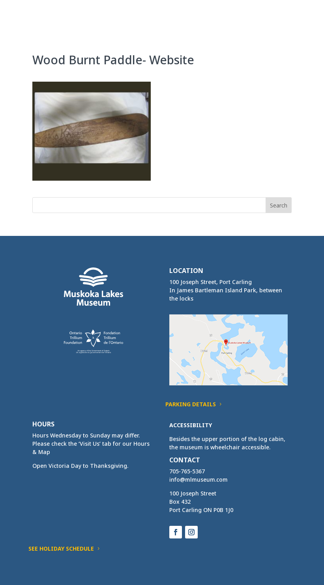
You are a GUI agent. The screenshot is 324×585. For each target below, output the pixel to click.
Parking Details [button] (190, 404)
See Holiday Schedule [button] (61, 548)
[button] (285, 20)
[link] (47, 15)
